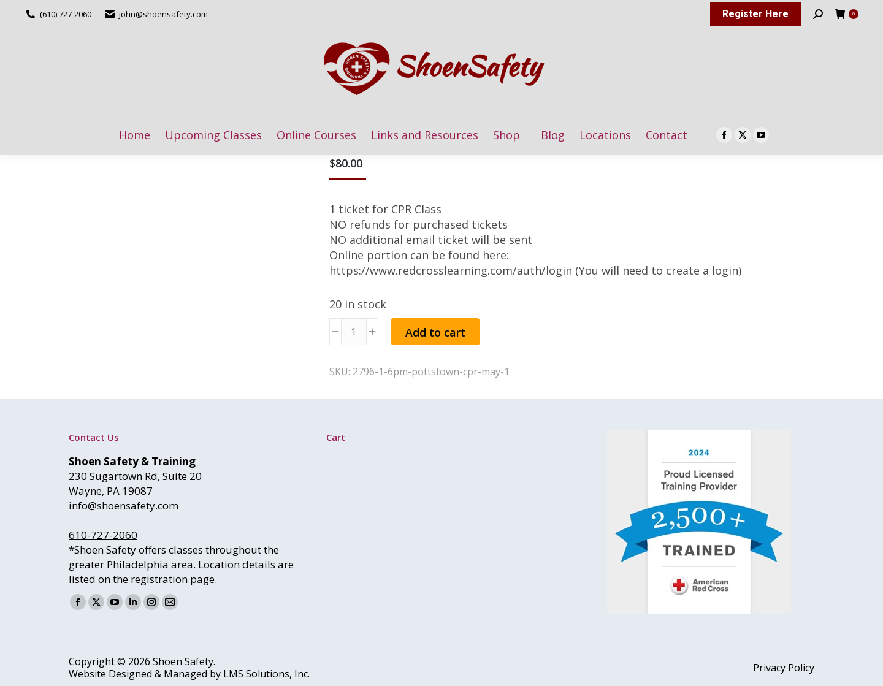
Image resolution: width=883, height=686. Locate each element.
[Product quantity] (354, 331)
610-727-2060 (103, 535)
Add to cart (435, 332)
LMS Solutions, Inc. (266, 673)
